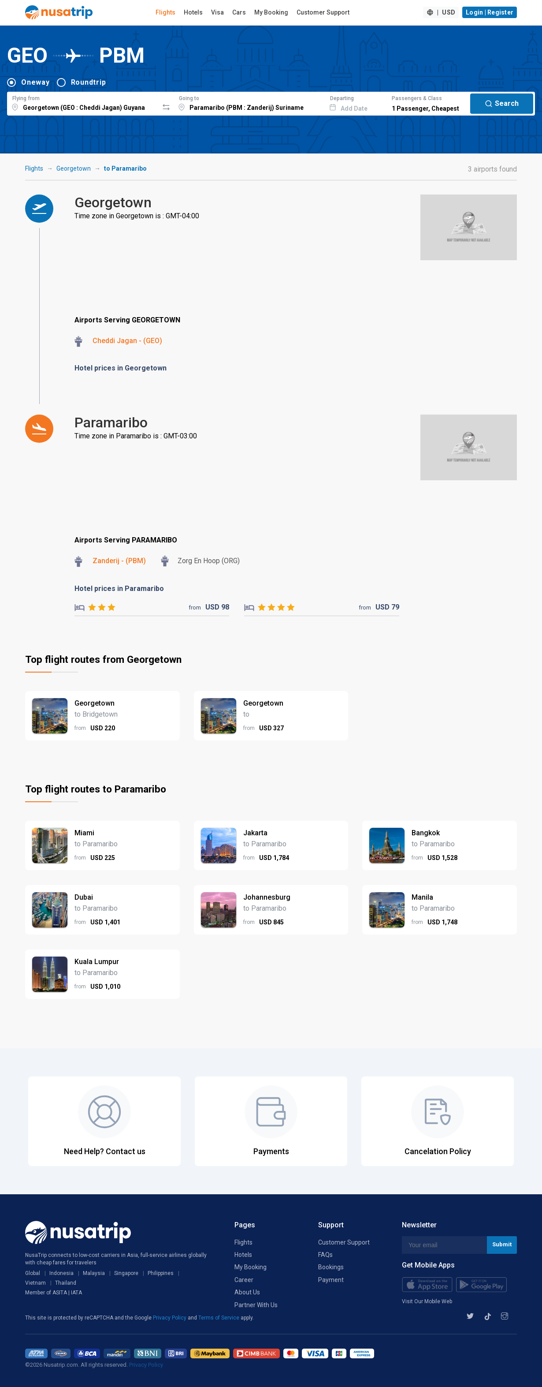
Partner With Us (256, 1304)
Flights (165, 12)
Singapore (126, 1273)
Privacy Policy (170, 1318)
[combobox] (83, 102)
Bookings (331, 1267)
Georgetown (73, 168)
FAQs (325, 1254)
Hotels (193, 12)
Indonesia (61, 1273)
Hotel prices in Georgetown (120, 368)
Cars (239, 12)
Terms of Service (219, 1318)
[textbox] (83, 102)
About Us (247, 1292)
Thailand (65, 1283)
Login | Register (489, 12)
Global (32, 1273)
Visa (217, 12)
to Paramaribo (125, 168)
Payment (331, 1279)
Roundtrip (88, 82)
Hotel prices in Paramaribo (119, 588)
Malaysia (94, 1273)
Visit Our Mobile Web (427, 1301)
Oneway (35, 82)
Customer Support (323, 12)
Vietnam (35, 1283)
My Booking (271, 12)
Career (243, 1279)
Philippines (161, 1273)
